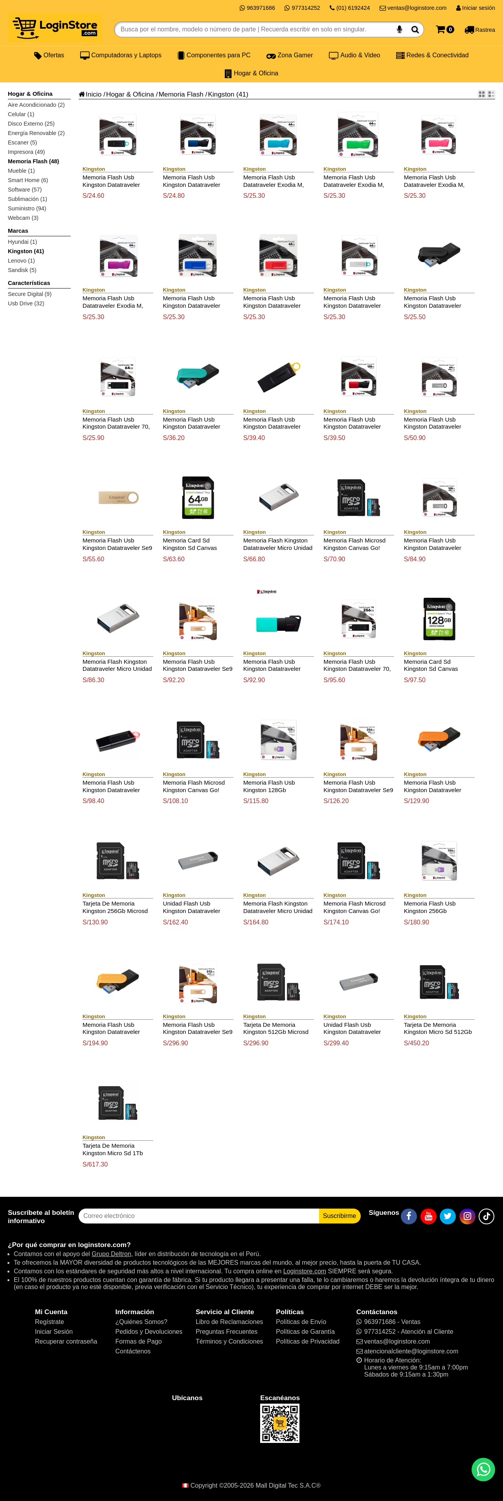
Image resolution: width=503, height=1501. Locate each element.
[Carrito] (445, 29)
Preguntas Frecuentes (226, 1331)
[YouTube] (428, 1216)
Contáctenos (133, 1351)
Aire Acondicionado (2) (36, 105)
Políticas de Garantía (305, 1331)
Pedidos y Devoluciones (148, 1331)
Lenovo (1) (21, 260)
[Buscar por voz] (399, 29)
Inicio (90, 94)
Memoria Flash (180, 94)
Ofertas (49, 55)
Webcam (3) (23, 218)
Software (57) (25, 189)
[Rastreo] (479, 29)
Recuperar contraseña (66, 1341)
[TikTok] (486, 1216)
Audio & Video (354, 55)
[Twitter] (448, 1216)
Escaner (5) (22, 142)
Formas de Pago (138, 1341)
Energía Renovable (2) (36, 133)
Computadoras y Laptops (121, 55)
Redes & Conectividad (432, 55)
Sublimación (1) (27, 199)
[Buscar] (415, 29)
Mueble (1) (21, 171)
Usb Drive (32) (26, 303)
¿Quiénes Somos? (141, 1321)
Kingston (221, 94)
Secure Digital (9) (29, 294)
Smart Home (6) (28, 180)
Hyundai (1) (22, 242)
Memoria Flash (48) (33, 161)
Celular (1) (21, 114)
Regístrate (49, 1321)
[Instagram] (467, 1216)
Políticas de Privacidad (308, 1341)
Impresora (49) (26, 152)
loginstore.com (102, 1245)
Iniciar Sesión (54, 1331)
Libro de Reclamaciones (229, 1321)
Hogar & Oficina (251, 73)
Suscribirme (339, 1215)
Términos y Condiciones (229, 1341)
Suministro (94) (27, 208)
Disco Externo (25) (31, 124)
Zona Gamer (289, 55)
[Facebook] (409, 1216)
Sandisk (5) (22, 270)
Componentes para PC (213, 55)
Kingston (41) (26, 251)
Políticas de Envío (301, 1321)
